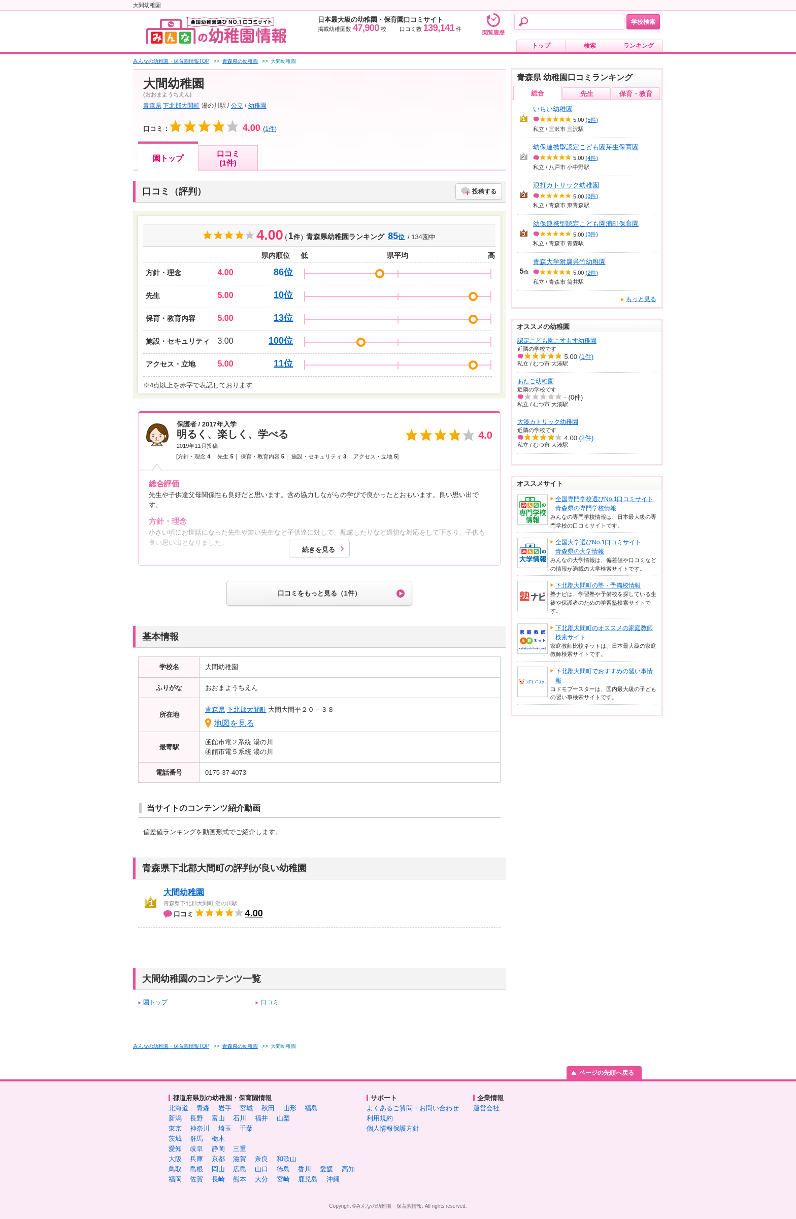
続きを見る (318, 549)
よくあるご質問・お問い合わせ (413, 1108)
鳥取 (175, 1169)
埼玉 (224, 1128)
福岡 (175, 1179)
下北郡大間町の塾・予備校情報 (598, 585)
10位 (283, 295)
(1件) (586, 356)
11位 (283, 363)
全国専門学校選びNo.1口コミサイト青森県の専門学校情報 (604, 504)
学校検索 (643, 21)
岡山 (218, 1169)
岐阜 (196, 1148)
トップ (541, 45)
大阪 (175, 1159)
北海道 (178, 1108)
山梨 (283, 1118)
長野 (196, 1118)
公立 (237, 105)
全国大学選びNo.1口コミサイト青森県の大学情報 (598, 547)
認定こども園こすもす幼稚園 (556, 340)
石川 (239, 1118)
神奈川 (200, 1128)
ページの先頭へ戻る (606, 1072)
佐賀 (196, 1179)
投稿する (484, 191)
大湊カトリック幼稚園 (547, 421)
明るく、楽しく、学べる (232, 434)
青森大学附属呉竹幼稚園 (569, 262)
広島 (239, 1169)
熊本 (239, 1179)
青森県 (152, 105)
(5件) (592, 120)
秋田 (268, 1108)
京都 (218, 1159)
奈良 (261, 1159)
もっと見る (641, 299)
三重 (239, 1148)
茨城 (175, 1138)
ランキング (638, 45)
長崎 (218, 1179)
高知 (348, 1169)
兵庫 (196, 1159)
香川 (304, 1169)
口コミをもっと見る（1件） (319, 593)
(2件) (592, 273)
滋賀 (239, 1159)
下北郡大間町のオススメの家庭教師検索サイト (604, 632)
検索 (590, 45)
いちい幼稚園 (553, 109)
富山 (218, 1118)
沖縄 (333, 1179)
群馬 (196, 1138)
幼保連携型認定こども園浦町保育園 (586, 223)
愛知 (175, 1148)
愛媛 (326, 1169)
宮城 (246, 1108)
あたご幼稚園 (535, 381)
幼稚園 (257, 105)
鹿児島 (308, 1179)
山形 (289, 1108)
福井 (261, 1118)
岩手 (224, 1108)
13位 (283, 317)
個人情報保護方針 (393, 1128)
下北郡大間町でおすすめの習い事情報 (604, 676)
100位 (281, 340)
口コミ (269, 1002)
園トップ (168, 158)
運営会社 (486, 1108)
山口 (261, 1169)
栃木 (218, 1138)
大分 (261, 1179)
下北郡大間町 (181, 105)
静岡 (218, 1148)
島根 (196, 1169)
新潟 (175, 1118)
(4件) (592, 158)
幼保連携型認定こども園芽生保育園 (586, 147)
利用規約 (380, 1118)
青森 (203, 1108)
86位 (283, 272)
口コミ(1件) (228, 158)
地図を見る (234, 723)
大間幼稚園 (183, 892)
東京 (175, 1128)
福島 (311, 1108)
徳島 (283, 1169)
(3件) (592, 196)
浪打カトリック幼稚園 (566, 185)
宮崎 (283, 1179)
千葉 (246, 1128)
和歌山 (286, 1159)
